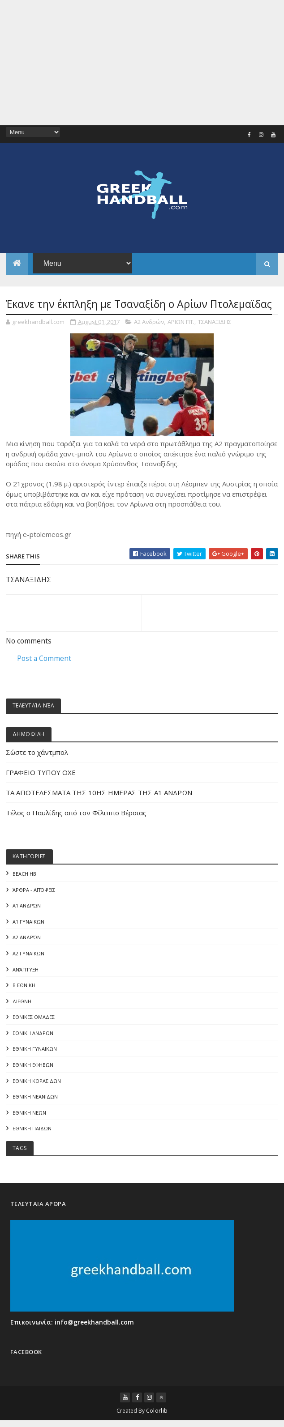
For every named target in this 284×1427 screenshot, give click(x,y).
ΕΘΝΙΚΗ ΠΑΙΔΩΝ (32, 1130)
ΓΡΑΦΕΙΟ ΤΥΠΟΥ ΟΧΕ (41, 772)
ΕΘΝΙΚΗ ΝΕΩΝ (29, 1114)
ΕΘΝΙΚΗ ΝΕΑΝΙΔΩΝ (35, 1098)
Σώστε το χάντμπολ (37, 752)
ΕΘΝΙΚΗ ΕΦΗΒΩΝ (33, 1066)
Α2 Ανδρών (149, 322)
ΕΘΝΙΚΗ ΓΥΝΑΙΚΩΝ (35, 1050)
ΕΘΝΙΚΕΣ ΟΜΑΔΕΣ (34, 1018)
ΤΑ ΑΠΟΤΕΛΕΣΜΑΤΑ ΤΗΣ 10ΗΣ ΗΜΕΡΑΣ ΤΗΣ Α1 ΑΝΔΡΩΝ (99, 792)
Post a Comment (44, 658)
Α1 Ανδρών (27, 906)
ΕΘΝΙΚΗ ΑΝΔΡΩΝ (33, 1034)
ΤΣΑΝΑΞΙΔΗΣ (214, 322)
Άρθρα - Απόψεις (34, 889)
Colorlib (157, 1414)
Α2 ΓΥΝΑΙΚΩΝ (28, 953)
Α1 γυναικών (28, 922)
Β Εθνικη (24, 986)
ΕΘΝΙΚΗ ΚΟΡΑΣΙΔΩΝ (37, 1082)
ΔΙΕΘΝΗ (22, 1002)
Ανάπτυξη (26, 970)
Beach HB (24, 873)
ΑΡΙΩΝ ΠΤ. (181, 322)
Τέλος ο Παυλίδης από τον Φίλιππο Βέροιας (76, 812)
